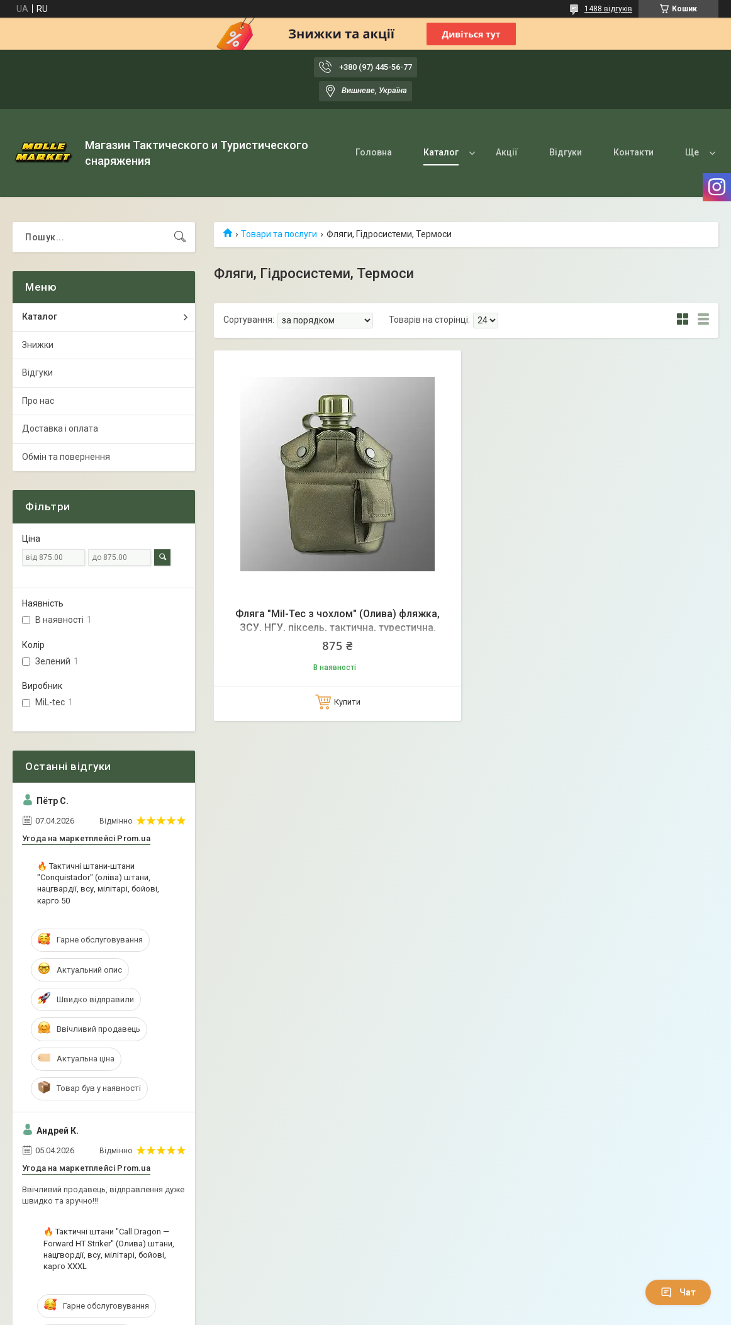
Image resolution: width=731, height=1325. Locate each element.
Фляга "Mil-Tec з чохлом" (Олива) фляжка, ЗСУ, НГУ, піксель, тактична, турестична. (337, 621)
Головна (373, 152)
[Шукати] (180, 237)
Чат (678, 1292)
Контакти (633, 152)
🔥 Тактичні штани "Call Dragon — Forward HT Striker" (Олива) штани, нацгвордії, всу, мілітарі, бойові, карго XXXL (108, 1249)
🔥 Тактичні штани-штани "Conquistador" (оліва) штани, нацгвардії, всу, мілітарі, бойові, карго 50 (98, 883)
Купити (347, 702)
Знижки (37, 345)
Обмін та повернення (66, 457)
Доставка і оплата (60, 428)
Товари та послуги (279, 234)
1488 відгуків (608, 8)
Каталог (441, 152)
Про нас (38, 401)
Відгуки (565, 152)
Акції (507, 152)
